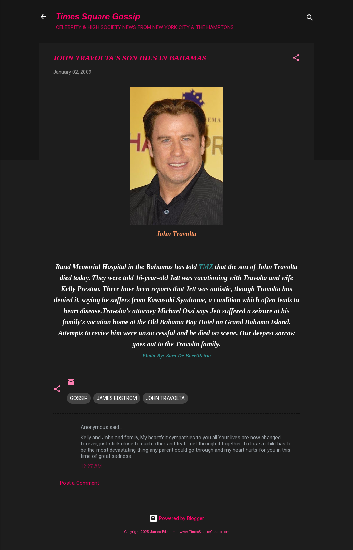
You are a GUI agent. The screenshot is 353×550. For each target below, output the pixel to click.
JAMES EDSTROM (117, 398)
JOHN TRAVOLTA (165, 398)
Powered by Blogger (176, 518)
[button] (296, 58)
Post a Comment (79, 483)
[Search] (310, 18)
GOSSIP (79, 398)
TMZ (206, 267)
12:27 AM (91, 466)
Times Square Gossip (98, 16)
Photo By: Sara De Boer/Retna (176, 356)
